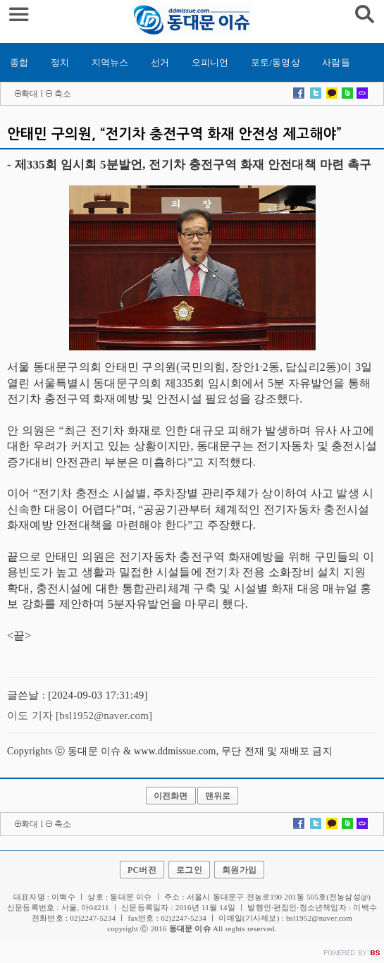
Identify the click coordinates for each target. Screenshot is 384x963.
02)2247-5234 (183, 918)
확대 (29, 94)
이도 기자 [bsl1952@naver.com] (79, 715)
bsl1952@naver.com (319, 918)
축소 (62, 94)
